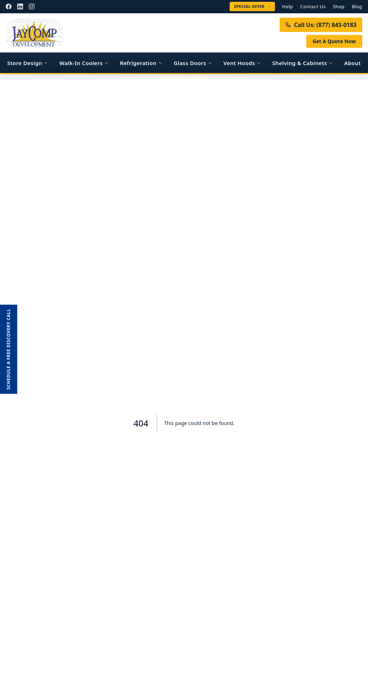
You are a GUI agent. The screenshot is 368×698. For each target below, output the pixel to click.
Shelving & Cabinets (302, 63)
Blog (357, 6)
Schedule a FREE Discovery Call (8, 349)
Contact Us (313, 6)
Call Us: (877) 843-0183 (320, 25)
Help (287, 6)
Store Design (27, 63)
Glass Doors (193, 63)
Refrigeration (141, 63)
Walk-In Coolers (83, 63)
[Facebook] (9, 6)
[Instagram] (31, 6)
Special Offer (252, 6)
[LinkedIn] (20, 6)
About (352, 63)
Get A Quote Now (334, 41)
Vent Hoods (242, 63)
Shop (339, 6)
